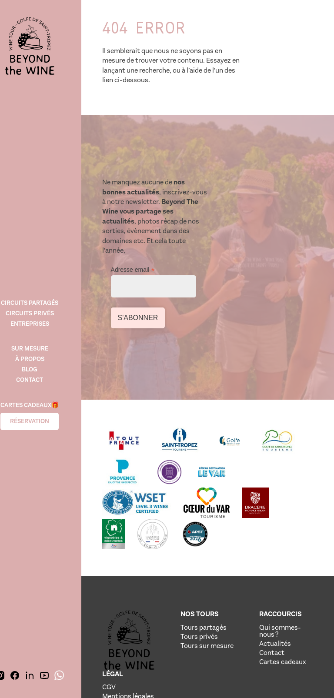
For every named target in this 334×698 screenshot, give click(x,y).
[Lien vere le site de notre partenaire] (131, 373)
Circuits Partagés (43, 297)
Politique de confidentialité (293, 595)
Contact (43, 375)
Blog (43, 365)
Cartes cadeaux (229, 602)
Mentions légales (286, 570)
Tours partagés (176, 561)
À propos (43, 354)
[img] (43, 47)
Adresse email (248, 187)
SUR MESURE (43, 344)
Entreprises (43, 318)
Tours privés (181, 573)
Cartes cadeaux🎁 (43, 401)
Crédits (282, 582)
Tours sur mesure (177, 586)
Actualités (233, 580)
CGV (278, 557)
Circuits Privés (44, 308)
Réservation (43, 417)
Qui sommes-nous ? (232, 564)
